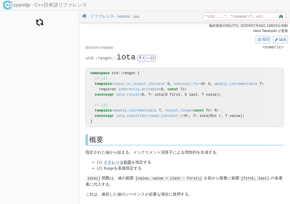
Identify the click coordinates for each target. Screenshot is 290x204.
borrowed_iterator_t (162, 115)
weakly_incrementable (235, 83)
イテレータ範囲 (117, 162)
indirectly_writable (138, 89)
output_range (178, 110)
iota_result (128, 94)
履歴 (263, 39)
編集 (280, 39)
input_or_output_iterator (139, 83)
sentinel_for (187, 83)
